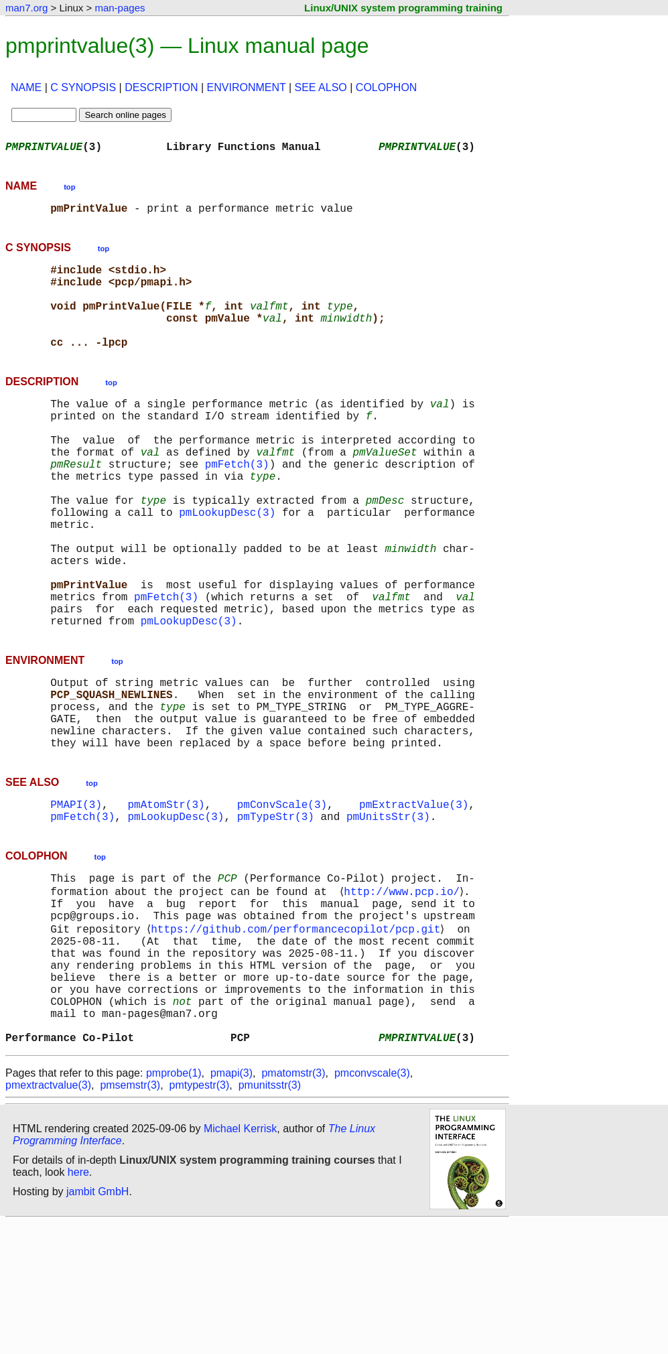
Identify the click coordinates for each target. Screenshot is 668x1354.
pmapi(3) (231, 1204)
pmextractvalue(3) (48, 1216)
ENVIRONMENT (246, 87)
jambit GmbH (97, 1323)
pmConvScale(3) (282, 897)
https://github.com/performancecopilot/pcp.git (298, 1035)
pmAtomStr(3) (165, 897)
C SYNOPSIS (83, 87)
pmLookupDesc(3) (227, 562)
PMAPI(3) (76, 897)
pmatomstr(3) (293, 1204)
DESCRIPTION (161, 87)
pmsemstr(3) (130, 1216)
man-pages (119, 7)
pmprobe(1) (174, 1204)
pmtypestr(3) (200, 1216)
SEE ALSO (321, 87)
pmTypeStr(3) (275, 912)
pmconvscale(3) (372, 1204)
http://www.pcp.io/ (404, 991)
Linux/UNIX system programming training (403, 7)
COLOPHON (386, 87)
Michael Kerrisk (240, 1260)
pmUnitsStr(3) (388, 912)
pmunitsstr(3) (270, 1216)
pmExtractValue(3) (413, 897)
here (78, 1303)
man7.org (26, 7)
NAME (26, 87)
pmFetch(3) (237, 503)
